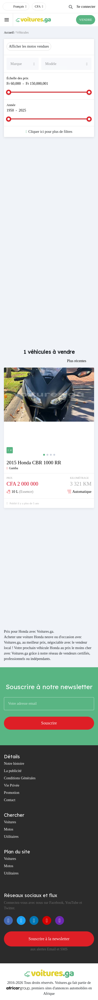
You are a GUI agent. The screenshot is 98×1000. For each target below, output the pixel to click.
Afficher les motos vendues (29, 46)
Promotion (11, 793)
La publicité (12, 771)
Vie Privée (11, 785)
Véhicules (22, 32)
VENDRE (85, 20)
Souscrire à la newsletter (49, 939)
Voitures (10, 822)
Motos (8, 829)
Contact (9, 800)
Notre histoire (14, 764)
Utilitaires (11, 837)
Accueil (9, 32)
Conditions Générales (20, 778)
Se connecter (86, 7)
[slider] (8, 92)
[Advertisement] (49, 195)
